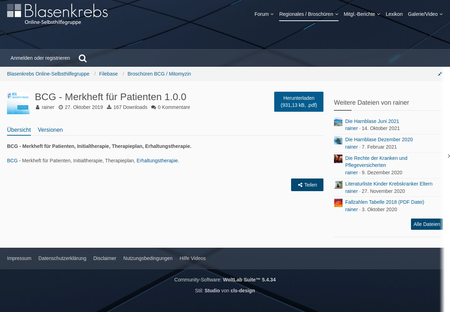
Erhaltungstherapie (157, 160)
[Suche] (82, 58)
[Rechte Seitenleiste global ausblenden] (440, 74)
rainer (351, 128)
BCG (12, 160)
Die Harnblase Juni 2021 (372, 121)
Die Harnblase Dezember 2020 (379, 139)
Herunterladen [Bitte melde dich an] (299, 101)
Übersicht (19, 130)
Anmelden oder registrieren (40, 58)
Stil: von (225, 290)
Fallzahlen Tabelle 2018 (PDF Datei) (384, 202)
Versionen (50, 130)
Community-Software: (225, 279)
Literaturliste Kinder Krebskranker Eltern (388, 184)
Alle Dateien (427, 224)
